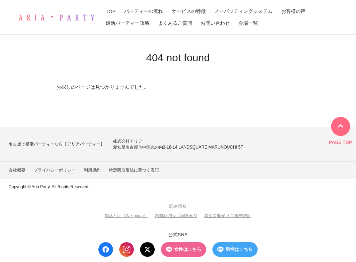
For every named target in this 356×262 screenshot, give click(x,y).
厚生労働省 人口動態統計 (227, 215)
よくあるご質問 (175, 23)
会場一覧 (248, 23)
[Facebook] (105, 249)
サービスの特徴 (189, 11)
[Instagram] (126, 249)
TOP (111, 11)
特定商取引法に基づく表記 (134, 170)
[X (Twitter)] (147, 249)
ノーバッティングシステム (243, 11)
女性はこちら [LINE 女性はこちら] (183, 249)
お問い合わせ (215, 23)
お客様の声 (293, 11)
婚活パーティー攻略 (127, 23)
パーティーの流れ (143, 11)
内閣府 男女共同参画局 (176, 215)
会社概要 (17, 170)
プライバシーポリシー (54, 170)
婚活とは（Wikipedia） (126, 215)
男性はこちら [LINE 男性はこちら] (235, 249)
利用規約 (92, 170)
